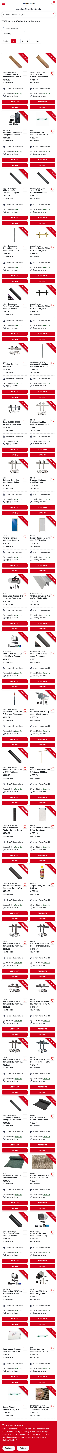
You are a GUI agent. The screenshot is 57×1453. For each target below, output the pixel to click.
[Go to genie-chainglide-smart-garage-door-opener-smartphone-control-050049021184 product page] (14, 603)
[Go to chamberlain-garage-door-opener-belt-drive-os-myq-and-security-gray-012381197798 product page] (14, 1298)
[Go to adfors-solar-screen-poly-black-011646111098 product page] (14, 777)
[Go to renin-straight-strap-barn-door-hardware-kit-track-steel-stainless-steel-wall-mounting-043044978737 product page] (42, 487)
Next (37, 41)
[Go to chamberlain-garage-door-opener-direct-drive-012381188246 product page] (14, 139)
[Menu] (3, 3)
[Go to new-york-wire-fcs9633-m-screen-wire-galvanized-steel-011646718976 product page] (42, 1414)
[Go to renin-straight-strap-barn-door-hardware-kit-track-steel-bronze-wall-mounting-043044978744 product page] (14, 1008)
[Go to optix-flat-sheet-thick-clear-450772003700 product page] (42, 893)
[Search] (53, 14)
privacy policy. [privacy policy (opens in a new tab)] (41, 1434)
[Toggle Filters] (54, 33)
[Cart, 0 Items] (52, 4)
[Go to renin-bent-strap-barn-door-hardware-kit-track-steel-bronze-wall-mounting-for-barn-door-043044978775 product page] (14, 1066)
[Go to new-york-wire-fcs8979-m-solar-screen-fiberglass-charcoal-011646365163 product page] (14, 719)
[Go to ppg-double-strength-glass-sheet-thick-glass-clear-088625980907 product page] (14, 1414)
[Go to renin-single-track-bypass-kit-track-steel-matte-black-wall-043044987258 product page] (14, 429)
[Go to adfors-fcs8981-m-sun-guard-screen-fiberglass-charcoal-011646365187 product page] (42, 661)
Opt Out (23, 1448)
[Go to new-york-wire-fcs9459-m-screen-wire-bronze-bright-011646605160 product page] (14, 81)
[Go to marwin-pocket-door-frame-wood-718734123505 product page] (42, 777)
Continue (8, 1448)
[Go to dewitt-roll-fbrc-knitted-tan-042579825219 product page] (42, 1182)
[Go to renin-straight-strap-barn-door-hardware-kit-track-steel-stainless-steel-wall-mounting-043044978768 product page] (14, 371)
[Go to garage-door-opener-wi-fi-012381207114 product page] (14, 661)
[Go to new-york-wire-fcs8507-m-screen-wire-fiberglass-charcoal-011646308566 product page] (42, 197)
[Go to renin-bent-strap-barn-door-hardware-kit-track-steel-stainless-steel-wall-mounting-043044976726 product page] (42, 429)
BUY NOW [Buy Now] (15, 107)
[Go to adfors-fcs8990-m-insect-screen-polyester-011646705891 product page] (14, 1240)
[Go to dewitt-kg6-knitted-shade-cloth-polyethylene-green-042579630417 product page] (14, 1182)
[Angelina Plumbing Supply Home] (28, 4)
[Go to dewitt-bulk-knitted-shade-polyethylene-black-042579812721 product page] (42, 1124)
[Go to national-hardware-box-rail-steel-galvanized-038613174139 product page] (42, 603)
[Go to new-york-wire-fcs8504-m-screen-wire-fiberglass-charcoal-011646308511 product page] (14, 1124)
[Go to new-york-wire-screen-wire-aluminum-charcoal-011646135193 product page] (14, 893)
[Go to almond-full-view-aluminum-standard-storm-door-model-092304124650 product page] (14, 545)
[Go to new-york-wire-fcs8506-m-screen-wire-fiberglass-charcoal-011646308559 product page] (14, 197)
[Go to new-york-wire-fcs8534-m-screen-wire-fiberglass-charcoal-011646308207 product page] (14, 835)
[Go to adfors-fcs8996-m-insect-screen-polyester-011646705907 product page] (14, 313)
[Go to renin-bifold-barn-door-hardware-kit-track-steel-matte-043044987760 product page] (42, 835)
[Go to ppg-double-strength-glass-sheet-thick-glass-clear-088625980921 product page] (14, 1356)
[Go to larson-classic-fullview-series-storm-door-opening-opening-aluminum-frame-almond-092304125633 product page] (42, 545)
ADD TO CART (14, 102)
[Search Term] (28, 14)
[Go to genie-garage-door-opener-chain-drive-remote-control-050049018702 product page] (42, 719)
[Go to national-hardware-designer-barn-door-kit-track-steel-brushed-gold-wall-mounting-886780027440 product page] (42, 255)
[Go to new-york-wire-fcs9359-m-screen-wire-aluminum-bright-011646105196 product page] (14, 255)
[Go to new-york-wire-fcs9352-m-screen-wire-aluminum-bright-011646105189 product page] (42, 371)
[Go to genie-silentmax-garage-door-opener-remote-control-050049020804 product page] (42, 1298)
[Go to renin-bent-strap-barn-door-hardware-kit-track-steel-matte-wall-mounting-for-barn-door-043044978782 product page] (42, 1066)
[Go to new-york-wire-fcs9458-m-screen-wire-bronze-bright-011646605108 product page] (42, 81)
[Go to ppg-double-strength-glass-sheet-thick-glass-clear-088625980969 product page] (42, 139)
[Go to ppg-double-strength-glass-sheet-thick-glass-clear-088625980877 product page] (42, 1356)
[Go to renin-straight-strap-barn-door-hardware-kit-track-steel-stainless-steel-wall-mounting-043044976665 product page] (14, 487)
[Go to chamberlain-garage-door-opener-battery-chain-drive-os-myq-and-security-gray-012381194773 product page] (42, 1240)
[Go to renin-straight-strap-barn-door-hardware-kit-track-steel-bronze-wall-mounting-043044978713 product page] (14, 951)
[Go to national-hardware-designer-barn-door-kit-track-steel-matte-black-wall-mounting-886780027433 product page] (42, 313)
